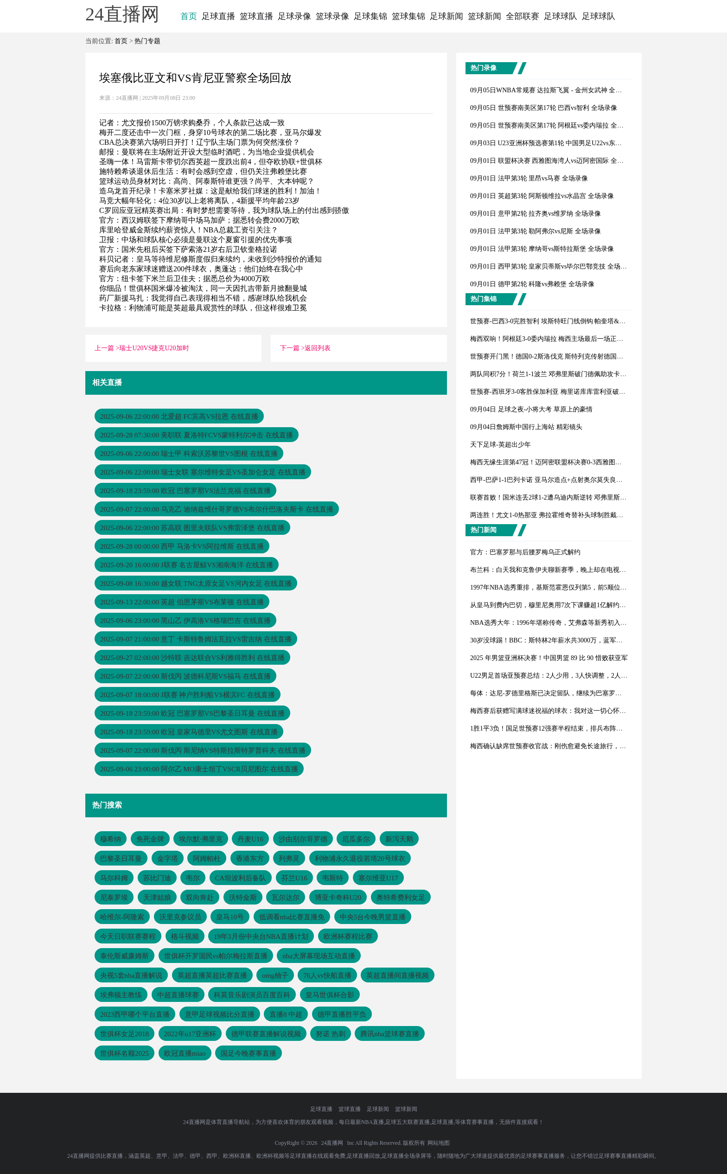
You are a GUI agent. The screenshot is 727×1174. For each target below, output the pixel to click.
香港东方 (250, 858)
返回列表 (318, 348)
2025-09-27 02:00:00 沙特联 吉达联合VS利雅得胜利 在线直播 (192, 657)
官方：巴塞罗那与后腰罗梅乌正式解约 (525, 552)
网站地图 (438, 1143)
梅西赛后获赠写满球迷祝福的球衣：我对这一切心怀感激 (551, 710)
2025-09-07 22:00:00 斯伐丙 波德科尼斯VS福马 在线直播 (185, 676)
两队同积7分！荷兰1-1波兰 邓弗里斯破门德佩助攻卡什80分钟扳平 (564, 374)
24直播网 (332, 1143)
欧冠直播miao (185, 1053)
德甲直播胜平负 (342, 1014)
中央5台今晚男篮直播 (373, 917)
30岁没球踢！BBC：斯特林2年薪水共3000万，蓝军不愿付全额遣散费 (569, 640)
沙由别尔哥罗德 (303, 839)
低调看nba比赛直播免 (292, 917)
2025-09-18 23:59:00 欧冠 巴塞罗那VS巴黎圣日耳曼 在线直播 (192, 713)
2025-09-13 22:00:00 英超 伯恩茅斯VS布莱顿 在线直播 (182, 602)
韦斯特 (332, 878)
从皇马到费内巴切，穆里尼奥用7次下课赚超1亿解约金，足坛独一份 (567, 605)
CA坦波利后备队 (241, 878)
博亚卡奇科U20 (338, 897)
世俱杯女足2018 (124, 1034)
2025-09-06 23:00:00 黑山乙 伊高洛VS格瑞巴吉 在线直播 (185, 620)
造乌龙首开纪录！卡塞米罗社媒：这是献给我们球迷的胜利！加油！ (210, 191)
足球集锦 (370, 16)
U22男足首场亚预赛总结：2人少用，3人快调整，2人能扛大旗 (558, 675)
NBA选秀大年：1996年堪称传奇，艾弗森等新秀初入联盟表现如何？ (568, 622)
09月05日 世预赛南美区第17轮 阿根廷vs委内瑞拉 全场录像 (553, 125)
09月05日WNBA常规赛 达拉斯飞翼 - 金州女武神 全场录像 (552, 90)
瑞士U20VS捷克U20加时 (154, 348)
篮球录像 (332, 16)
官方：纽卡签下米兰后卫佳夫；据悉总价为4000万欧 (184, 278)
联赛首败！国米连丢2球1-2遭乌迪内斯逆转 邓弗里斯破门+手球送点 (566, 497)
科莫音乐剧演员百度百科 (252, 995)
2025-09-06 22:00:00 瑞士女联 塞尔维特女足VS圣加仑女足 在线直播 (203, 472)
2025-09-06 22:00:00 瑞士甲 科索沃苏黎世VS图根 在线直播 (189, 453)
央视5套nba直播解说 (131, 975)
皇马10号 (230, 917)
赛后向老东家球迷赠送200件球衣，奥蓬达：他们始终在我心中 (201, 269)
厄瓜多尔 (356, 839)
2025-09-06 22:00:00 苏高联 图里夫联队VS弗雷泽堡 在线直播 (192, 528)
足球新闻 (446, 16)
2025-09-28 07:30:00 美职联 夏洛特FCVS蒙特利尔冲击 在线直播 (196, 435)
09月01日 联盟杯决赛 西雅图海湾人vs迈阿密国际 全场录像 (553, 160)
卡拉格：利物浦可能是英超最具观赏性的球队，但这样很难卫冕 (203, 308)
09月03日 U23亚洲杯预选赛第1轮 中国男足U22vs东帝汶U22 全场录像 (568, 143)
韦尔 (193, 878)
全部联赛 (522, 16)
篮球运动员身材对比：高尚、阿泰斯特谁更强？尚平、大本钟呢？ (206, 181)
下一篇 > (292, 348)
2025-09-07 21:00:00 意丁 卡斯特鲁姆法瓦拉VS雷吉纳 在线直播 (196, 639)
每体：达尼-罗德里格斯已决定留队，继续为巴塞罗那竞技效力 (559, 693)
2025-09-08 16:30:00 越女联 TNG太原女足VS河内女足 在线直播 (196, 583)
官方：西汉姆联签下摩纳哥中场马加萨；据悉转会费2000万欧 (199, 220)
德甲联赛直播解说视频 (266, 1034)
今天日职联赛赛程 (128, 936)
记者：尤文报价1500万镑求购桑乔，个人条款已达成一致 (192, 123)
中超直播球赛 (178, 995)
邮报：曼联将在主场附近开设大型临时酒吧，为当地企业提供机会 (206, 152)
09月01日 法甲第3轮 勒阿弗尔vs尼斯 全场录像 (535, 231)
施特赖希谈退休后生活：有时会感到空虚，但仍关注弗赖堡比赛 (203, 171)
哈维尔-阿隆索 (122, 917)
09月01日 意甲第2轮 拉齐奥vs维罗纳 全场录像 (535, 213)
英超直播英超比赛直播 (212, 975)
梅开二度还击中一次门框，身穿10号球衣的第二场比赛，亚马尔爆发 (210, 132)
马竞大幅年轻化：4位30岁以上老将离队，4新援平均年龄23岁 (199, 201)
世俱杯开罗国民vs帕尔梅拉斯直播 (216, 956)
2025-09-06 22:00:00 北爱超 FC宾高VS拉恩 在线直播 (179, 416)
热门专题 (147, 41)
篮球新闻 (484, 16)
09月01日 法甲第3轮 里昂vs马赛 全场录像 (529, 178)
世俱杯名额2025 (124, 1053)
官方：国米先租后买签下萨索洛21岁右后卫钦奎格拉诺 (188, 249)
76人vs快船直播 (327, 975)
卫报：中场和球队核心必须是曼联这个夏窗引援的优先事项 (195, 240)
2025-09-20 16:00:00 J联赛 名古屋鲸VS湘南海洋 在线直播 (186, 565)
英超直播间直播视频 (397, 975)
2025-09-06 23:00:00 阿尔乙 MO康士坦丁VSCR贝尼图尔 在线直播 (199, 769)
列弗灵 (289, 858)
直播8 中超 (285, 1014)
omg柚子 (275, 975)
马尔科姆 (114, 878)
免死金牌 (150, 839)
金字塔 (167, 858)
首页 (188, 16)
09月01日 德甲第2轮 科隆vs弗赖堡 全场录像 (532, 284)
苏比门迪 (157, 878)
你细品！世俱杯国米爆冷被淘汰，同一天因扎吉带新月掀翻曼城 (203, 288)
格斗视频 (185, 936)
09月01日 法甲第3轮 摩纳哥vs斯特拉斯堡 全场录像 (542, 248)
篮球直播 (256, 16)
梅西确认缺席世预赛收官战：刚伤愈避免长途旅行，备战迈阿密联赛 (567, 746)
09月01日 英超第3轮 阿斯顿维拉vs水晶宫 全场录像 (542, 195)
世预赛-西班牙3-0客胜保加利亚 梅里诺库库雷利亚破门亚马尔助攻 (564, 391)
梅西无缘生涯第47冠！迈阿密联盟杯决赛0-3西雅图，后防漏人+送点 (567, 462)
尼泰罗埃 (114, 897)
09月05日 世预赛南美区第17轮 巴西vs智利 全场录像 (543, 107)
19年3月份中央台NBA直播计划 (261, 936)
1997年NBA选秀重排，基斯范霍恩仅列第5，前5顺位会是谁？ (558, 587)
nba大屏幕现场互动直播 (318, 956)
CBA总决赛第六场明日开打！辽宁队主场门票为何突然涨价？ (199, 142)
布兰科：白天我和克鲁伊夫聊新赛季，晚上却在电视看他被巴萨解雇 (567, 569)
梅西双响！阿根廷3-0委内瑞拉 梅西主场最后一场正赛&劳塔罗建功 (565, 338)
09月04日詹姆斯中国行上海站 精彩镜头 (526, 426)
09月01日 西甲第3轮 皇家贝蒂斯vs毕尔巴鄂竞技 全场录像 (551, 266)
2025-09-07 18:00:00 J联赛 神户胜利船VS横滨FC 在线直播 (187, 695)
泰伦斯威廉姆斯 (124, 956)
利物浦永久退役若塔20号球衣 (360, 858)
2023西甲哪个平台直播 (135, 1014)
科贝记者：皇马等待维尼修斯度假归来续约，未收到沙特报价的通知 (210, 259)
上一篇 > (107, 348)
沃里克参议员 (180, 917)
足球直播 (218, 16)
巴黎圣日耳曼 (121, 858)
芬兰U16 (294, 878)
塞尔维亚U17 (378, 878)
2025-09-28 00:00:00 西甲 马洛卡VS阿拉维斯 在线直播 (182, 546)
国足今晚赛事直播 (248, 1053)
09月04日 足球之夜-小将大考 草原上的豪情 (531, 409)
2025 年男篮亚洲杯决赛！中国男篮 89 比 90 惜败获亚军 (549, 657)
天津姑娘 (157, 897)
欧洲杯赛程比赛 (348, 936)
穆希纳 (110, 839)
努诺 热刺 (330, 1034)
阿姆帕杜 (207, 858)
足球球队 (560, 16)
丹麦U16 (250, 839)
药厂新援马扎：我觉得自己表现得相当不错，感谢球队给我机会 (203, 298)
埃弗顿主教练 (121, 995)
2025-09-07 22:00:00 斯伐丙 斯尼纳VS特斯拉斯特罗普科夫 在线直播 (203, 750)
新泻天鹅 (399, 839)
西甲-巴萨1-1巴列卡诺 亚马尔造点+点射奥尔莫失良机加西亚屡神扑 (566, 479)
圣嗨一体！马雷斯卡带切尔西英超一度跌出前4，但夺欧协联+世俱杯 (210, 162)
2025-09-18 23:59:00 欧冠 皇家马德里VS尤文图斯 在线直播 (189, 732)
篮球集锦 (408, 16)
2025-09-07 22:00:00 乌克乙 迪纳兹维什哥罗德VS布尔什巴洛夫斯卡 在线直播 (216, 509)
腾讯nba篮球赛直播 (389, 1034)
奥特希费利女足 (400, 897)
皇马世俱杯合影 (330, 995)
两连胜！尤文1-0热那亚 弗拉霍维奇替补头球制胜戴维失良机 (556, 515)
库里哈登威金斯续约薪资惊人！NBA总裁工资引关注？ (188, 230)
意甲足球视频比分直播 (220, 1014)
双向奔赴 (200, 897)
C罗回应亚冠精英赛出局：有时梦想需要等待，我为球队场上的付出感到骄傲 (224, 210)
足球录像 (294, 16)
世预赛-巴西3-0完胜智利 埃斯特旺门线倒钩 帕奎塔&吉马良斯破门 (564, 321)
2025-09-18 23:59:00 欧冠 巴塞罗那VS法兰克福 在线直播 (185, 490)
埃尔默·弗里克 (201, 839)
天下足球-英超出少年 (500, 444)
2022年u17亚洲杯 (190, 1034)
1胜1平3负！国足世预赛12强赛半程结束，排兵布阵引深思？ (556, 728)
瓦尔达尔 (286, 897)
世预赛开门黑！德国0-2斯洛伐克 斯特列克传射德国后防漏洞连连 (563, 356)
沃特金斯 (243, 897)
